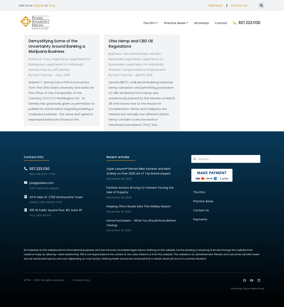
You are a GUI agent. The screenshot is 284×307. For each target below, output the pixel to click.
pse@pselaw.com (41, 183)
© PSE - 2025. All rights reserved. (44, 280)
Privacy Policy (81, 280)
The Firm (199, 192)
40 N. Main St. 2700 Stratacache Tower (56, 197)
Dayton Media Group (253, 288)
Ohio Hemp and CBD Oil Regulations (131, 43)
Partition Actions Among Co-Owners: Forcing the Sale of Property (140, 190)
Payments (215, 5)
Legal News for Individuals (64, 64)
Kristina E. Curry (39, 59)
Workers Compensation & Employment (137, 70)
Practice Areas (203, 201)
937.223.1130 (249, 22)
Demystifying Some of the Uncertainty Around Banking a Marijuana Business (57, 46)
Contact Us (239, 5)
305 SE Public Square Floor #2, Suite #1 (55, 210)
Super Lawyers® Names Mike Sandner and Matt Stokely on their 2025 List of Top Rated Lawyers (138, 171)
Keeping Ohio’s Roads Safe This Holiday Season (138, 206)
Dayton (39, 5)
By (40, 75)
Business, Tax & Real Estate (128, 54)
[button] (261, 5)
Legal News (60, 59)
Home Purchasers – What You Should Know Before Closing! (141, 223)
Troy (52, 5)
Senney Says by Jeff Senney (49, 70)
